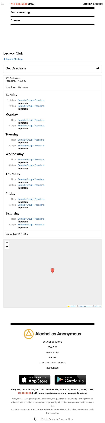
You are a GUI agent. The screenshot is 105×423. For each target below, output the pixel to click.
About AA (52, 347)
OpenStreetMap (85, 306)
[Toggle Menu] (3, 4)
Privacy (89, 399)
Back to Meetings (13, 59)
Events (52, 357)
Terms (81, 399)
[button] (51, 269)
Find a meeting (20, 12)
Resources (52, 368)
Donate (15, 20)
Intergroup (52, 352)
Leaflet (71, 306)
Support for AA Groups (52, 363)
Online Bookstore (52, 342)
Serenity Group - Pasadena (31, 100)
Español (98, 3)
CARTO (97, 306)
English (87, 3)
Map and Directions (77, 393)
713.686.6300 (24, 393)
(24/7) (23, 3)
